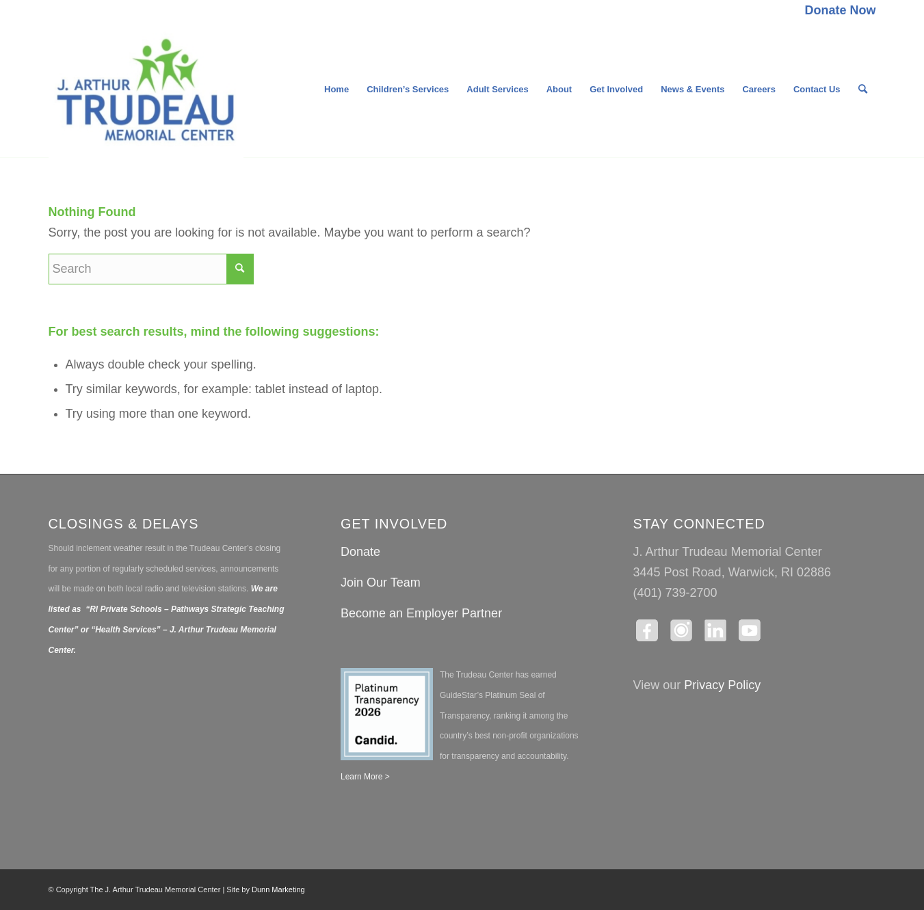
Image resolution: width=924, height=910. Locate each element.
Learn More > (365, 776)
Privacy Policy (722, 685)
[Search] (862, 89)
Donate (360, 552)
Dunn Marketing (278, 889)
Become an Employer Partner (421, 613)
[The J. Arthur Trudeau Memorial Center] (146, 89)
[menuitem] (836, 11)
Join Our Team (381, 582)
